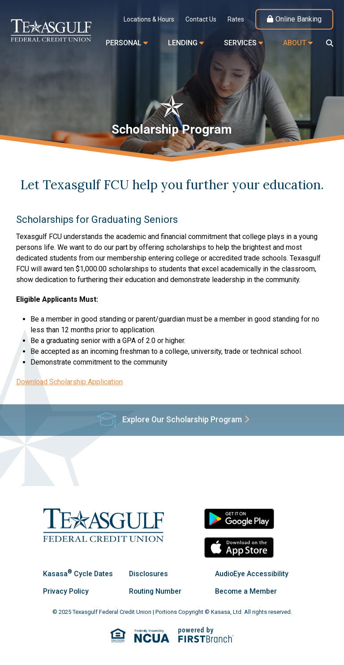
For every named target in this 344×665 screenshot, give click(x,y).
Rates (236, 19)
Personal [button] (124, 43)
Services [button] (240, 43)
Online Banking (298, 19)
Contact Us (200, 19)
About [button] (294, 43)
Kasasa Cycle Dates (78, 573)
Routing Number (155, 591)
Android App (239, 519)
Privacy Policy (66, 591)
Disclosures (149, 573)
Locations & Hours (149, 19)
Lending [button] (183, 43)
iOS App (239, 547)
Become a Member (246, 591)
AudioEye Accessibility (252, 573)
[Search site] (329, 43)
